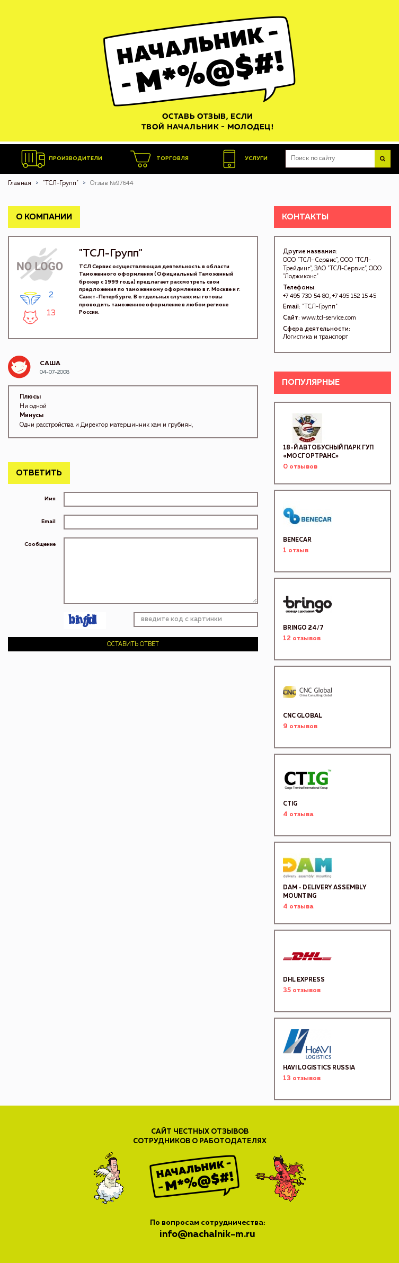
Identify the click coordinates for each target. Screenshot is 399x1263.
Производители (61, 159)
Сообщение (40, 544)
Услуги (242, 159)
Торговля (159, 159)
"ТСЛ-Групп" (320, 307)
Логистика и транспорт (315, 337)
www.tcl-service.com (329, 318)
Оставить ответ (133, 644)
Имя (50, 498)
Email (48, 521)
